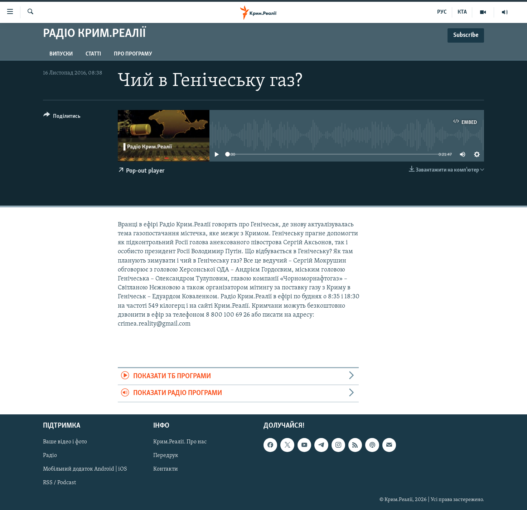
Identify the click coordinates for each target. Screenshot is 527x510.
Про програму (133, 54)
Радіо (50, 455)
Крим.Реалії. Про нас (180, 442)
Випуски (61, 54)
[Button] (62, 117)
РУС (442, 12)
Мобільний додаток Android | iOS (85, 469)
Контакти (165, 469)
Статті (93, 54)
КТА (462, 12)
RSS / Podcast (59, 483)
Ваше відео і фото (65, 442)
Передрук (165, 455)
